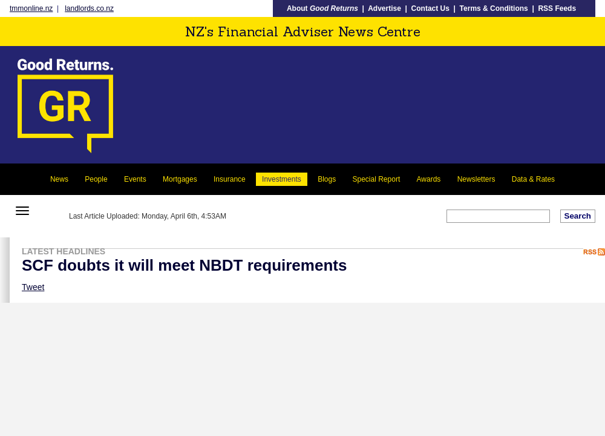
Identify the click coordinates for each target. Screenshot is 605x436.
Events (135, 179)
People (96, 179)
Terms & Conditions (494, 8)
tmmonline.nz (31, 8)
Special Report (377, 179)
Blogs (327, 179)
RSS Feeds (557, 8)
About (322, 8)
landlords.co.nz (89, 8)
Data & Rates (533, 179)
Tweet (33, 287)
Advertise (384, 8)
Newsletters (476, 179)
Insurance (230, 179)
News (59, 179)
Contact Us (430, 8)
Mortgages (180, 179)
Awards (429, 179)
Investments (281, 179)
